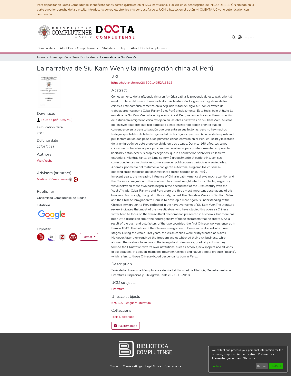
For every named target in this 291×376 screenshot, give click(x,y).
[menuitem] (78, 48)
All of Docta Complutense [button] (77, 48)
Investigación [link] (59, 57)
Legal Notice (153, 366)
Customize (217, 366)
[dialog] (248, 359)
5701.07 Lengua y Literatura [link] (131, 303)
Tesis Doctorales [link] (84, 57)
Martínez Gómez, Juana (52, 179)
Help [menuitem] (123, 48)
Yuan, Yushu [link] (44, 161)
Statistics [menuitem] (108, 48)
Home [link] (41, 57)
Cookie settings (132, 366)
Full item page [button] (125, 326)
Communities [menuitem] (46, 48)
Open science (172, 366)
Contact (115, 366)
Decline (262, 366)
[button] (233, 37)
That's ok (276, 366)
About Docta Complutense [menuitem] (149, 48)
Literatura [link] (117, 289)
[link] (55, 120)
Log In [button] (248, 37)
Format (87, 237)
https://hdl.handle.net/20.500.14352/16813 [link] (142, 83)
